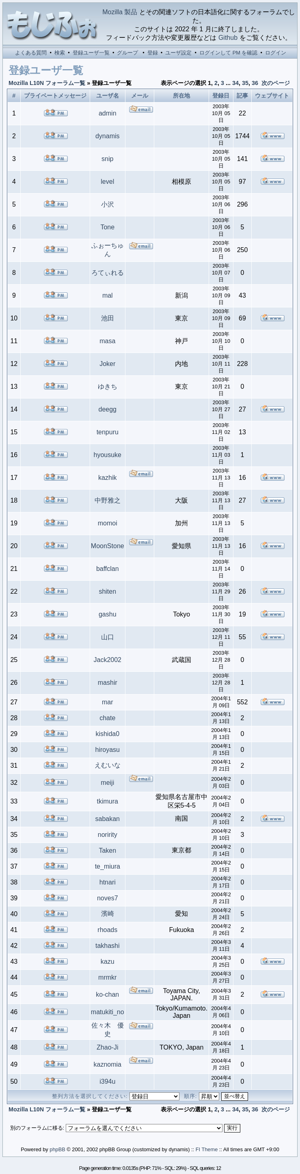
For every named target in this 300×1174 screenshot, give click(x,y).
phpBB (57, 1149)
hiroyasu (107, 749)
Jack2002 (108, 659)
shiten (107, 591)
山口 (107, 637)
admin (108, 113)
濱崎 (107, 913)
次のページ (275, 83)
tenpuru (108, 432)
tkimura (107, 801)
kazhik (107, 477)
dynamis (107, 136)
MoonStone (107, 545)
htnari (107, 882)
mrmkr (107, 977)
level (107, 181)
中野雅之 (108, 500)
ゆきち (107, 386)
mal (107, 295)
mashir (107, 682)
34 (235, 83)
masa (107, 341)
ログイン (275, 53)
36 (255, 83)
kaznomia (107, 1064)
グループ (127, 53)
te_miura (107, 866)
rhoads (107, 929)
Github (227, 37)
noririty (107, 834)
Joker (107, 363)
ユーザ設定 (178, 53)
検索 (59, 53)
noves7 (107, 898)
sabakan (107, 818)
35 (245, 83)
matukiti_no (107, 1011)
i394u (107, 1081)
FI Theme (207, 1149)
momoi (107, 523)
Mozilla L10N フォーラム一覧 (47, 83)
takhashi (107, 945)
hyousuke (108, 454)
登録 (152, 53)
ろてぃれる (107, 272)
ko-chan (107, 994)
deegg (108, 409)
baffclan (107, 568)
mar (107, 702)
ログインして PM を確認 (228, 53)
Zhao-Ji (107, 1047)
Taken (107, 850)
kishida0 (107, 733)
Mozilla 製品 (119, 12)
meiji (107, 782)
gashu (108, 614)
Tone (107, 227)
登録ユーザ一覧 (91, 53)
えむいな (108, 765)
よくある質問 (31, 53)
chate (107, 717)
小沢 (107, 204)
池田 (107, 318)
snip (107, 158)
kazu (107, 961)
